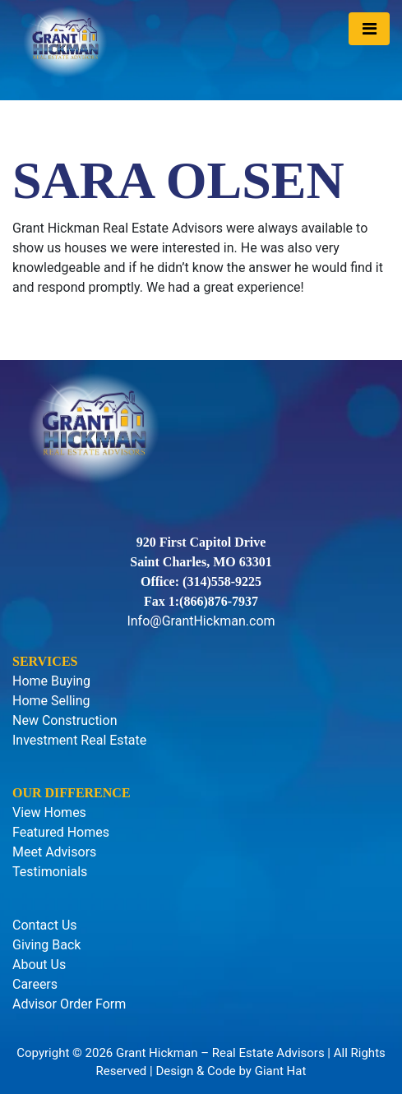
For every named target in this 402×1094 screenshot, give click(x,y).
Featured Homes (60, 832)
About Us (39, 964)
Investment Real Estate (79, 740)
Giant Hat (281, 1071)
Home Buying (51, 681)
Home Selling (51, 701)
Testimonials (49, 871)
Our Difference (71, 793)
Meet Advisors (54, 852)
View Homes (49, 812)
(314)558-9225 (222, 582)
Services (44, 661)
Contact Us (44, 925)
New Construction (64, 720)
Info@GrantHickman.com (201, 621)
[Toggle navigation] (369, 28)
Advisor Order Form (69, 1004)
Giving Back (46, 945)
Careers (35, 984)
